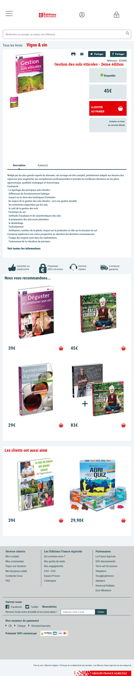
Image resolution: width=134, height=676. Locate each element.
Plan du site (38, 665)
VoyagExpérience (105, 576)
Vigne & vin (37, 45)
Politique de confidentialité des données (76, 665)
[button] (127, 33)
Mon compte (12, 556)
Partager (96, 54)
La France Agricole (106, 556)
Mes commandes (15, 561)
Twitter (31, 607)
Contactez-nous (14, 576)
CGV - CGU (49, 571)
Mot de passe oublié (16, 571)
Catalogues (50, 580)
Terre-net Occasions (106, 566)
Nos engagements (53, 566)
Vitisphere (101, 571)
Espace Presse (52, 576)
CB (9, 626)
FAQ (8, 580)
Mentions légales (51, 665)
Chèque (20, 626)
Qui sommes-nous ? (54, 556)
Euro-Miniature (103, 590)
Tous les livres (12, 45)
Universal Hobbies (105, 585)
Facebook (14, 607)
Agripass (100, 580)
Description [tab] (19, 165)
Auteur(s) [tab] (43, 165)
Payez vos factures (16, 566)
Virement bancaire (39, 626)
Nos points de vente (54, 561)
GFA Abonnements (105, 561)
